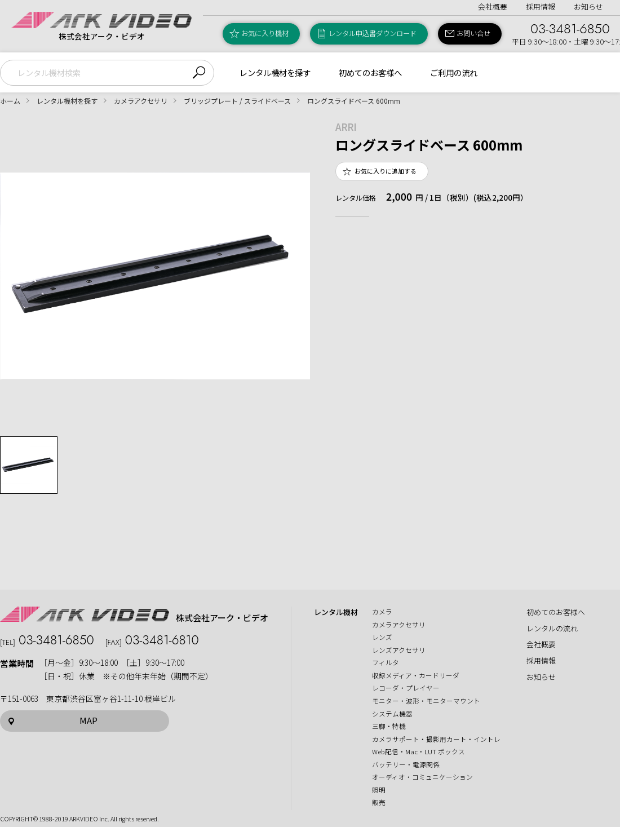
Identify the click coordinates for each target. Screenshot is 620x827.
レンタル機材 (336, 612)
